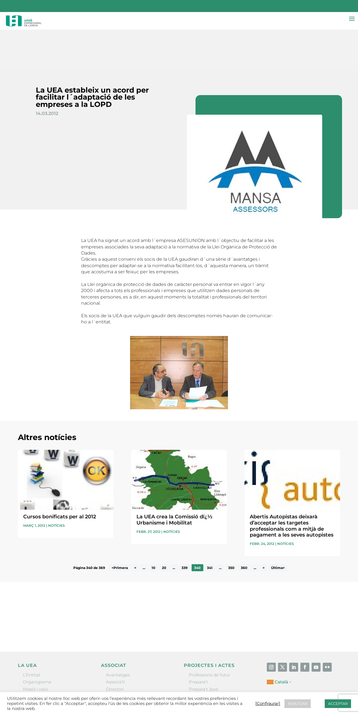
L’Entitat (31, 634)
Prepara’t (198, 641)
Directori (115, 648)
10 (153, 527)
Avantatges (118, 634)
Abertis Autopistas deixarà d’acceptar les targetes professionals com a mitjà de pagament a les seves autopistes (291, 485)
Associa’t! (115, 641)
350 (231, 527)
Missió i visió (35, 648)
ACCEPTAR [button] (338, 703)
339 (185, 527)
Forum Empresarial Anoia (215, 662)
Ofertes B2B (118, 655)
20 (164, 527)
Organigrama (37, 641)
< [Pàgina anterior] (135, 527)
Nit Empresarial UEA (210, 655)
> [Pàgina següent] (264, 527)
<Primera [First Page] (120, 527)
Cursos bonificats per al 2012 (59, 476)
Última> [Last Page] (278, 527)
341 (210, 527)
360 (244, 527)
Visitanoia (199, 676)
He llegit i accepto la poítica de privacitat (254, 579)
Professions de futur (209, 634)
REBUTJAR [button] (297, 703)
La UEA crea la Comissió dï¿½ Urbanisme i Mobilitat (174, 479)
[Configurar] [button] (267, 703)
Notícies (56, 485)
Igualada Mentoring (209, 669)
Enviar (327, 589)
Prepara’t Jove (203, 648)
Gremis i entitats (40, 655)
